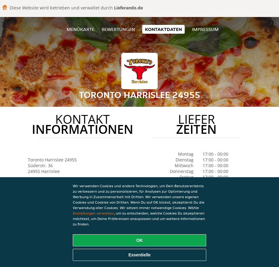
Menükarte (80, 29)
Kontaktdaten (163, 29)
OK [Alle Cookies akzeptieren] (139, 240)
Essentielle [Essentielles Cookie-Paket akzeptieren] (139, 254)
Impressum (205, 29)
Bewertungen (118, 29)
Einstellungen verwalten (93, 213)
